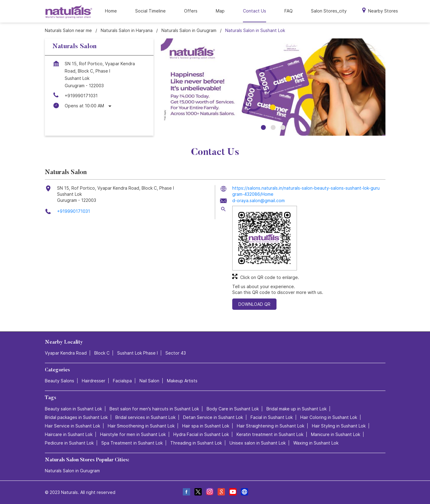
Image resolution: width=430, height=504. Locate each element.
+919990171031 (81, 95)
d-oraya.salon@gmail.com (258, 200)
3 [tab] (282, 127)
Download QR (254, 304)
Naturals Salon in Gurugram (72, 470)
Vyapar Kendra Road (66, 353)
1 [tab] (263, 127)
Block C (102, 353)
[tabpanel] (273, 87)
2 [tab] (273, 127)
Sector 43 (175, 353)
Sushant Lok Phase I (137, 353)
